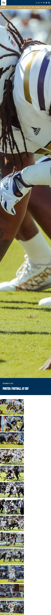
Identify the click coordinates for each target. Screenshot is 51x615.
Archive (43, 7)
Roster (24, 7)
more (47, 7)
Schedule (20, 7)
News (33, 7)
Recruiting (38, 7)
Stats (29, 7)
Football (3, 7)
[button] (37, 3)
